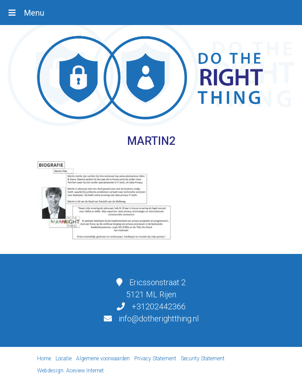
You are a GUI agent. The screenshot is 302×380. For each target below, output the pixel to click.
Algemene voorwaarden (103, 358)
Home (44, 358)
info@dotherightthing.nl (159, 318)
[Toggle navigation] (26, 12)
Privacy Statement (155, 358)
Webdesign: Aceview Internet (70, 370)
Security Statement (203, 358)
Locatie (63, 358)
